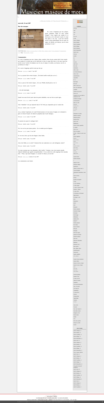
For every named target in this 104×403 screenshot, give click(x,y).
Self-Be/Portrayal (77, 250)
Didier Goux (25, 100)
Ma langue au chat (77, 197)
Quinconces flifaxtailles (78, 240)
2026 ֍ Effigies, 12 (77, 348)
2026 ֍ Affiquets (77, 40)
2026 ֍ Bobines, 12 (77, 344)
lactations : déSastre (77, 189)
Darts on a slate (76, 102)
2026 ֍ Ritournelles (77, 50)
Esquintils (75, 141)
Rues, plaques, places (77, 248)
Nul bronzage (76, 214)
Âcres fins (75, 65)
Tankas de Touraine (77, 280)
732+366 (75, 62)
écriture (31, 52)
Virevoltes (75, 306)
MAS (74, 199)
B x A (75, 79)
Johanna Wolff (75, 107)
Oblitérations (76, 216)
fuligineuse (25, 71)
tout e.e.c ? (75, 110)
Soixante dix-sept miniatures (78, 259)
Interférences (76, 166)
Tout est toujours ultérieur (78, 352)
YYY (74, 318)
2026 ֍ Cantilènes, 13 (78, 334)
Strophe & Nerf (76, 276)
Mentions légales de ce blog (43, 399)
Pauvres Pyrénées (77, 226)
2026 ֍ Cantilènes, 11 (78, 360)
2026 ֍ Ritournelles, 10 (78, 364)
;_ (18, 16)
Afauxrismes (76, 67)
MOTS (75, 203)
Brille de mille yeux (77, 85)
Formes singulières (77, 136)
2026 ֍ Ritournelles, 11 (78, 350)
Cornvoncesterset (76, 100)
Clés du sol (76, 93)
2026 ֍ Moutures (77, 48)
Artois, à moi (76, 73)
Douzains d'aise (76, 119)
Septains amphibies (77, 254)
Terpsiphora (76, 282)
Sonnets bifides (76, 261)
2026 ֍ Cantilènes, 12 (78, 346)
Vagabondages (76, 298)
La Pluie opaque (76, 185)
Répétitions (75, 242)
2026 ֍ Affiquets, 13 (77, 330)
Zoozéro (75, 324)
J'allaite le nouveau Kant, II (78, 168)
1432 (74, 32)
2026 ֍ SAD (76, 52)
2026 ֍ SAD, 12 (77, 340)
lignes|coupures (76, 195)
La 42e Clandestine (77, 183)
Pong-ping (75, 230)
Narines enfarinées (77, 209)
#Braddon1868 (75, 104)
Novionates (75, 213)
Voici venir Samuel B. (77, 308)
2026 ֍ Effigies (76, 46)
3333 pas (75, 54)
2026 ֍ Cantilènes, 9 (77, 386)
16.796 (75, 38)
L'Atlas (75, 181)
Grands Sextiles (76, 156)
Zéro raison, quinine (77, 320)
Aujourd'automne (76, 75)
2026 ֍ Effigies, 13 (77, 336)
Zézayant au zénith (77, 322)
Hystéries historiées (77, 158)
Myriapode (75, 207)
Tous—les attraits (77, 286)
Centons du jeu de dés (77, 91)
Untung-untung (76, 296)
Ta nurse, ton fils (77, 278)
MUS (74, 205)
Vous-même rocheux (77, 310)
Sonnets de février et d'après (79, 263)
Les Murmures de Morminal (79, 193)
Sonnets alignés (75, 268)
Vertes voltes (76, 305)
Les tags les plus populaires (63, 397)
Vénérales (75, 300)
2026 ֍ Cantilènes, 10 (78, 375)
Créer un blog (49, 396)
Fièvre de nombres (77, 131)
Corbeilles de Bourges (77, 98)
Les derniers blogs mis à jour (41, 397)
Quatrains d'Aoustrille (77, 234)
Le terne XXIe (76, 191)
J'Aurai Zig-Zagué (77, 170)
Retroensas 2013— (77, 244)
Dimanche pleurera (77, 117)
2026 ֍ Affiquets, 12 (77, 342)
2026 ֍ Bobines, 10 (77, 373)
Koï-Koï (75, 177)
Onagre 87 (75, 220)
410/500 (75, 56)
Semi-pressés (76, 252)
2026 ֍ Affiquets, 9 (77, 383)
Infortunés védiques (77, 164)
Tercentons (75, 150)
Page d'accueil (56, 21)
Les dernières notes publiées (52, 397)
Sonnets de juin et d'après (78, 265)
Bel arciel (75, 83)
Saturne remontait (76, 147)
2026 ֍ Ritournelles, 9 (78, 379)
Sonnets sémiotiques (76, 271)
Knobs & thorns (76, 175)
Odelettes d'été (76, 218)
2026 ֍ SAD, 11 (77, 354)
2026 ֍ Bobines (76, 42)
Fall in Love (76, 129)
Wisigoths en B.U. (77, 312)
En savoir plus (71, 401)
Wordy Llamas (76, 314)
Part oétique (76, 224)
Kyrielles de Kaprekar (77, 179)
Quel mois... (76, 238)
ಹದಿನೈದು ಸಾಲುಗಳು (76, 153)
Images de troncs (77, 162)
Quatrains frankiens (77, 236)
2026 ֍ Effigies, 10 (77, 377)
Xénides (75, 316)
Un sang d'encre (76, 292)
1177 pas (75, 28)
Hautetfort (55, 396)
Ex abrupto (75, 127)
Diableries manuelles (77, 115)
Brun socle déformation (78, 87)
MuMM (24, 78)
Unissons (75, 294)
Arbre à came (76, 69)
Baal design (76, 81)
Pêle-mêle (75, 228)
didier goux (25, 156)
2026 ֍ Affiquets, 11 (77, 356)
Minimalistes (76, 201)
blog (75, 399)
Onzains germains (77, 222)
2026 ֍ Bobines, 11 (77, 358)
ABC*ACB (75, 63)
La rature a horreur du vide (78, 187)
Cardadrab (75, 89)
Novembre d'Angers (77, 211)
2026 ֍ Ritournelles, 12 (78, 338)
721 (74, 60)
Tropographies (76, 290)
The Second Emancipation (78, 284)
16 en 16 (75, 36)
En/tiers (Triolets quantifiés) (78, 125)
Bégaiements (75, 138)
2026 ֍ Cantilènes (77, 44)
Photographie (26, 52)
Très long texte (76, 288)
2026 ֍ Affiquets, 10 (77, 371)
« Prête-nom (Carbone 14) (46, 21)
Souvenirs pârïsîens (77, 274)
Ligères (74, 144)
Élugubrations (76, 123)
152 (74, 34)
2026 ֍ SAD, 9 (76, 381)
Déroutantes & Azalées (78, 113)
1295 (74, 30)
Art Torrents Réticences (78, 71)
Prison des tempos (77, 232)
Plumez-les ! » (64, 21)
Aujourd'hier (76, 77)
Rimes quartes (76, 246)
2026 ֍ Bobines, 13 (77, 332)
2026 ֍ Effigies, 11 (77, 362)
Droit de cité (76, 121)
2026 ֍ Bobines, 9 (77, 384)
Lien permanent (55, 51)
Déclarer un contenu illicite (32, 399)
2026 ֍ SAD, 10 (77, 369)
